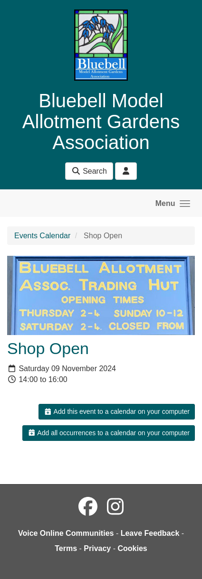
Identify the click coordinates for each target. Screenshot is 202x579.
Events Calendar (42, 236)
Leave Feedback (150, 533)
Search (89, 171)
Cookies (132, 548)
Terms (66, 548)
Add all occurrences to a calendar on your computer (109, 433)
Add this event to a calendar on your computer (117, 411)
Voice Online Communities (66, 533)
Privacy (97, 548)
